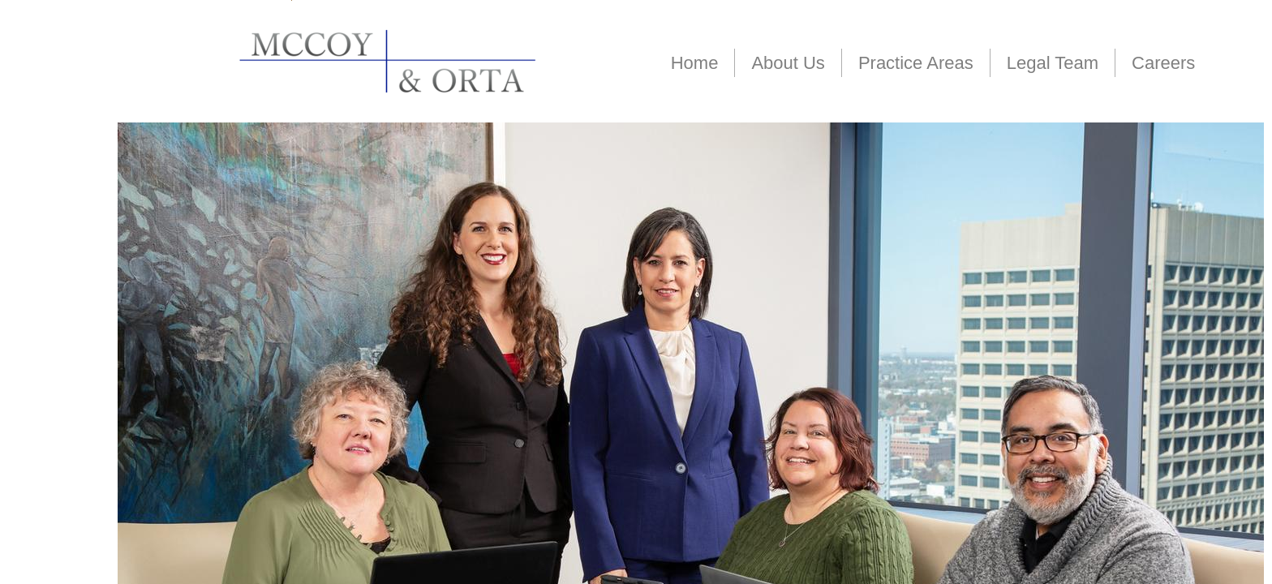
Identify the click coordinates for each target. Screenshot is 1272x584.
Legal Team (1052, 63)
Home (695, 63)
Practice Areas (915, 63)
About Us (788, 63)
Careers (1163, 63)
